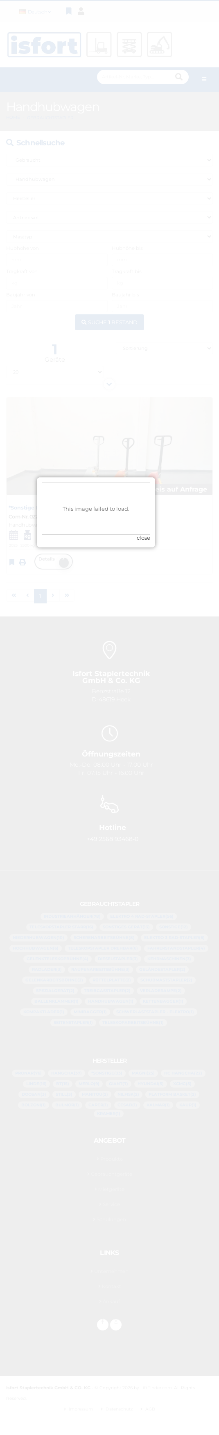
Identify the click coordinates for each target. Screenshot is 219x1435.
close (157, 737)
